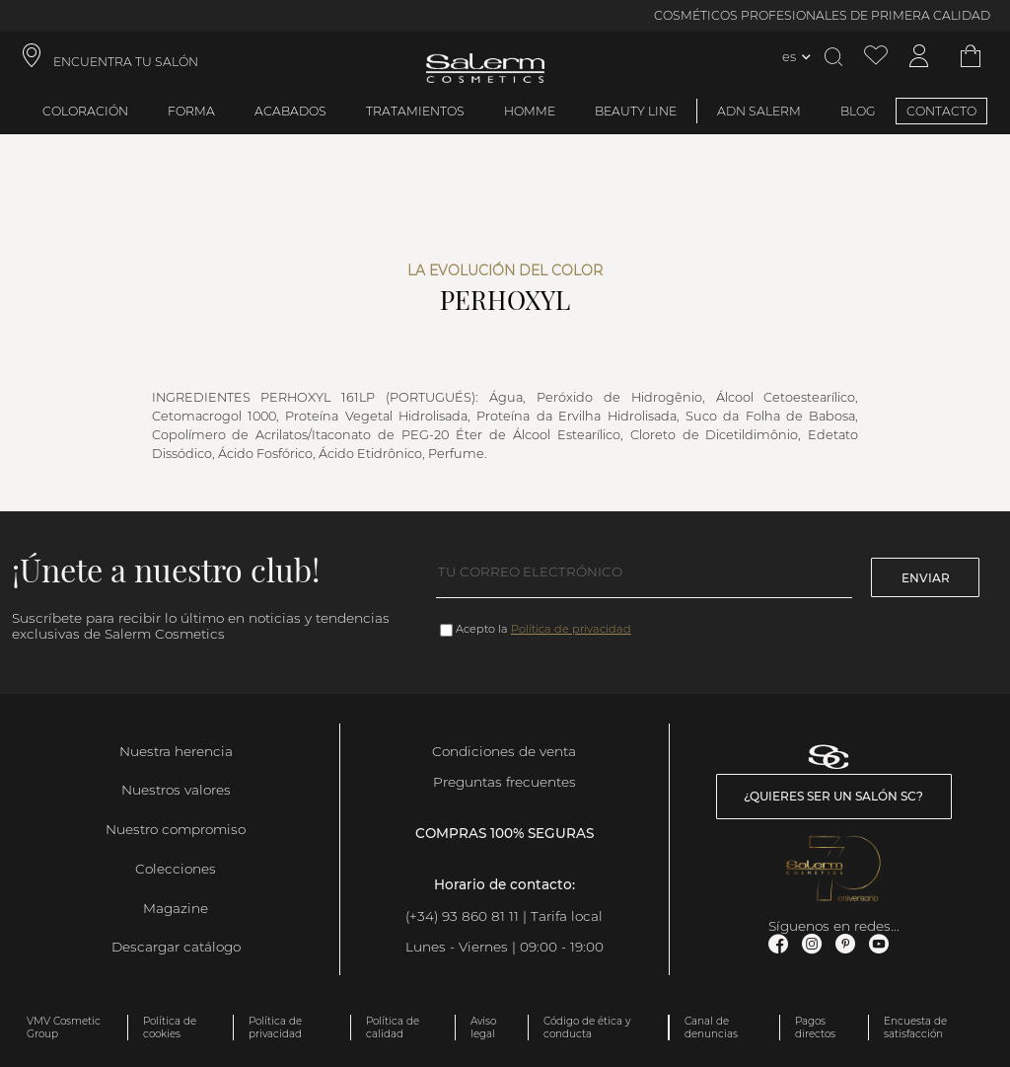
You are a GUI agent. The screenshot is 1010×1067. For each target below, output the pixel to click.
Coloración (85, 111)
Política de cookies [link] (169, 1027)
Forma (191, 111)
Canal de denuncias (711, 1027)
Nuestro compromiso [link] (176, 829)
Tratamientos (415, 111)
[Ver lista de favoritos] (876, 56)
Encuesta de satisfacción (915, 1027)
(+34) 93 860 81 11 (462, 916)
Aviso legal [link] (483, 1027)
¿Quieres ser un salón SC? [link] (833, 796)
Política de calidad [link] (392, 1027)
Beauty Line (636, 111)
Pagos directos (815, 1027)
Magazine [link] (175, 908)
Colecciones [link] (175, 868)
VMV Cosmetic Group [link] (64, 1027)
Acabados (290, 111)
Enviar (926, 578)
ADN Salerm (759, 111)
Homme (529, 111)
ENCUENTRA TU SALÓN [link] (125, 61)
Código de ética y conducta (586, 1027)
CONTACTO (941, 111)
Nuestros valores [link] (176, 790)
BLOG (858, 111)
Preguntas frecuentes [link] (504, 782)
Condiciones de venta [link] (504, 751)
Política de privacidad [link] (275, 1027)
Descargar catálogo (176, 946)
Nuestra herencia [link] (176, 751)
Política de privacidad (571, 629)
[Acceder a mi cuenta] (919, 56)
